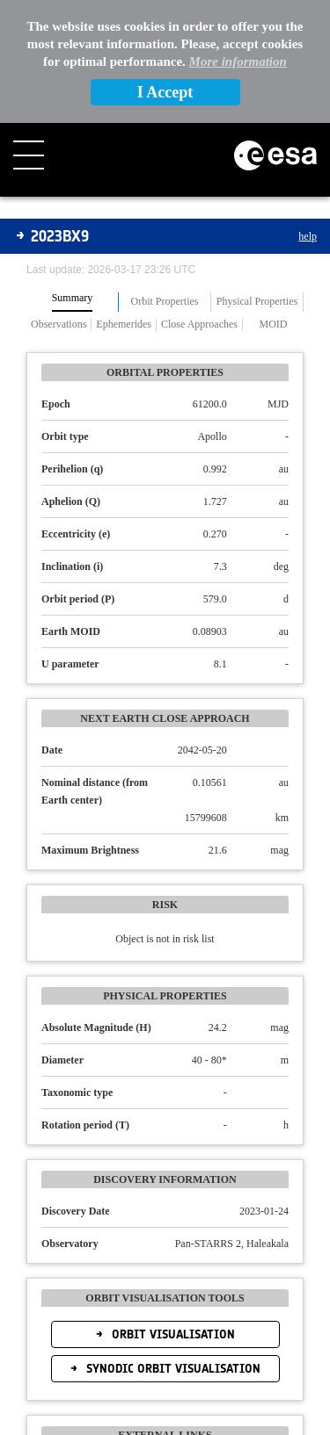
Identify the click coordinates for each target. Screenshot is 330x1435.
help (307, 236)
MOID (273, 324)
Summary (72, 298)
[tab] (72, 302)
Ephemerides (123, 324)
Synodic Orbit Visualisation (171, 1368)
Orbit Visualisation (171, 1334)
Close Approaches (199, 324)
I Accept (165, 92)
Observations (58, 324)
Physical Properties (256, 301)
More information (238, 61)
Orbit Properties (165, 301)
